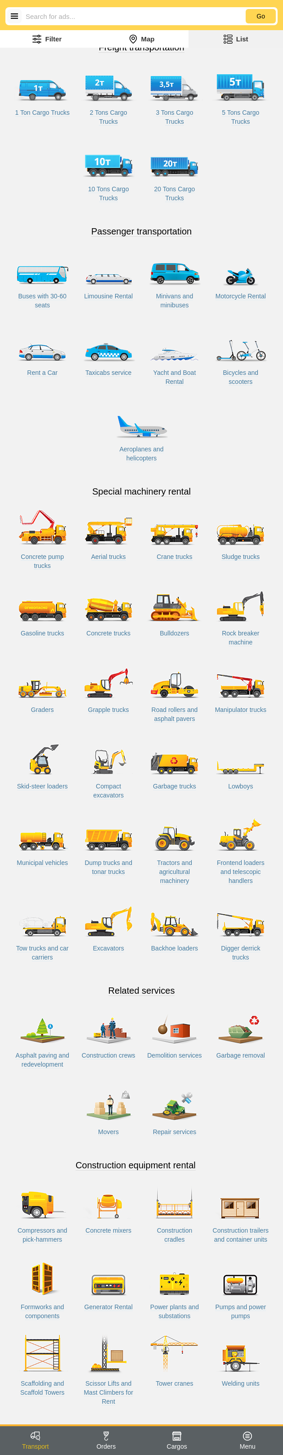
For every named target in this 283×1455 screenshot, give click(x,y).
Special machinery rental (141, 491)
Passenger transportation (141, 231)
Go (260, 16)
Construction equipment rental (136, 1165)
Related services (141, 991)
